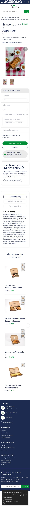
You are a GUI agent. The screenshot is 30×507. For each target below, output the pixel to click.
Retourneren (4, 450)
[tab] (14, 197)
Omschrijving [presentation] (15, 197)
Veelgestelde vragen (7, 435)
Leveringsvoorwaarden (8, 458)
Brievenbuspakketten (7, 19)
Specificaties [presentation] (15, 206)
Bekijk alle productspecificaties (12, 42)
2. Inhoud (6, 105)
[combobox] (12, 11)
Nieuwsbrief (4, 433)
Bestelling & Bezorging (7, 447)
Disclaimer (4, 465)
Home (3, 17)
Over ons (3, 430)
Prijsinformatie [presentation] (15, 201)
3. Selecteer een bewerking (13, 114)
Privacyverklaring (6, 462)
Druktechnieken (5, 437)
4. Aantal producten (10, 130)
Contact (3, 445)
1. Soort (5, 96)
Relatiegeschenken (12, 17)
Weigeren (16, 501)
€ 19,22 (9, 324)
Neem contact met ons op (13, 180)
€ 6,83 (9, 291)
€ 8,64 (9, 357)
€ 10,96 (9, 391)
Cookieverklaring (6, 460)
